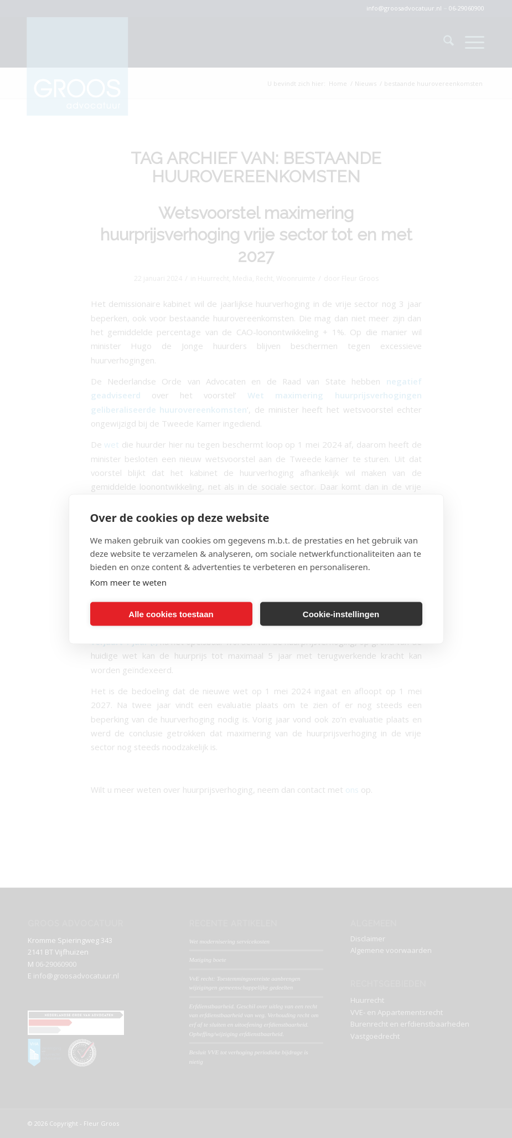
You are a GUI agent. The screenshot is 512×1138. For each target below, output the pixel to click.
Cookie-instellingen (341, 613)
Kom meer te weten (128, 582)
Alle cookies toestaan (170, 613)
